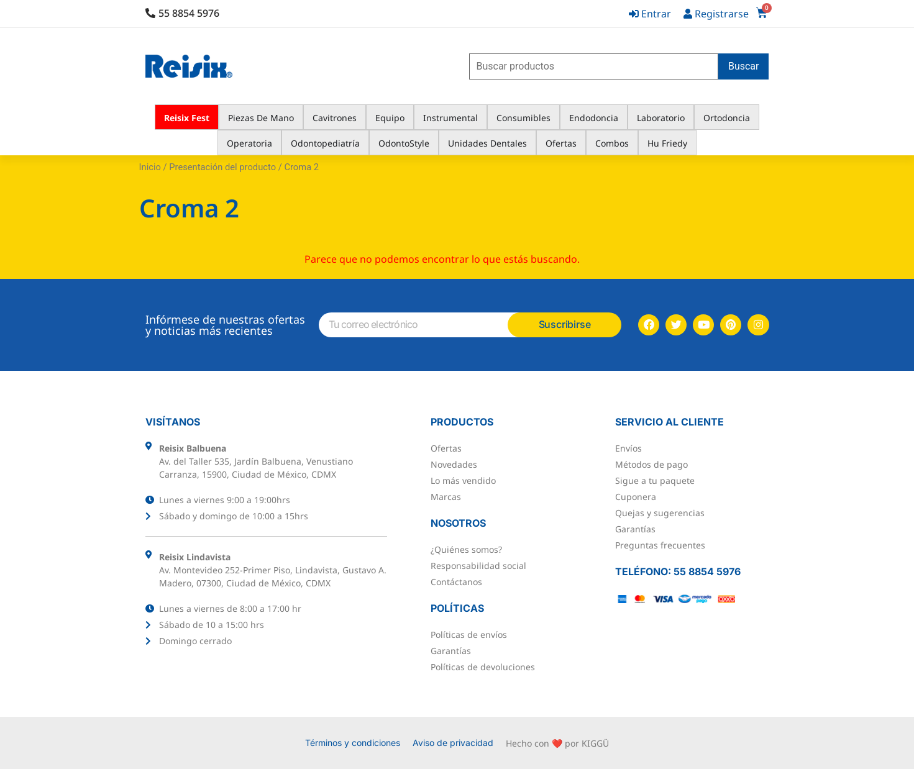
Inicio (150, 167)
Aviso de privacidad (453, 742)
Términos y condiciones (352, 742)
